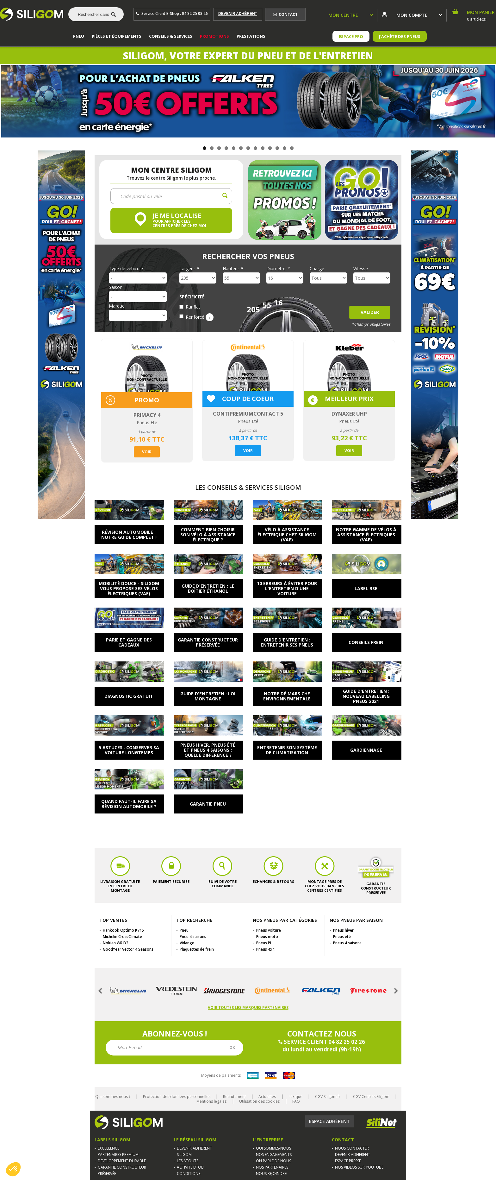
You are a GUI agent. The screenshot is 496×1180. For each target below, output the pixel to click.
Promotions (214, 36)
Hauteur (233, 268)
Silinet (381, 1123)
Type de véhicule (126, 268)
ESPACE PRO (351, 36)
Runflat (193, 307)
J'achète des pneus (399, 36)
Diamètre (277, 268)
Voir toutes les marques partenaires (248, 1007)
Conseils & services (170, 36)
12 (284, 148)
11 (277, 148)
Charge (317, 268)
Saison (115, 287)
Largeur (189, 268)
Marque (117, 306)
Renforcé (200, 317)
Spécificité (192, 297)
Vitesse (360, 268)
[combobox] (93, 14)
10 (270, 148)
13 (292, 148)
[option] (146, 400)
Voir (147, 452)
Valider (370, 312)
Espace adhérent (329, 1121)
